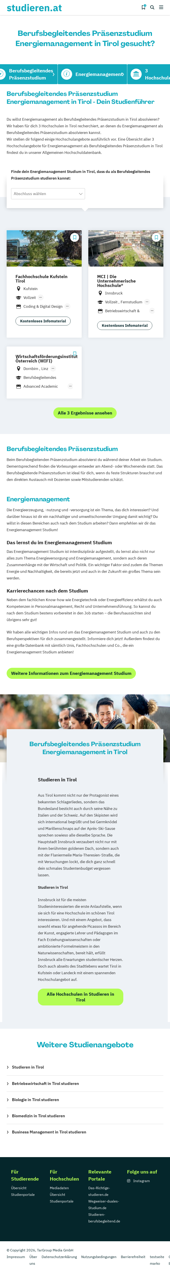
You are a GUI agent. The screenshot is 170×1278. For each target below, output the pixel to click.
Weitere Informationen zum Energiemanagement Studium (71, 673)
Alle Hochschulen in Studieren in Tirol (80, 997)
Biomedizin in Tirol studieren (38, 1115)
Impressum (16, 1257)
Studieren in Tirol (28, 1067)
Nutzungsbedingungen (98, 1257)
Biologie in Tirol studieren (35, 1099)
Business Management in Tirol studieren (49, 1132)
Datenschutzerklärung (59, 1257)
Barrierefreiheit (133, 1257)
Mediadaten (59, 1188)
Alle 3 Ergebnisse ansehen (85, 413)
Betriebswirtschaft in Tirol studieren (45, 1083)
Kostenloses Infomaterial (43, 321)
